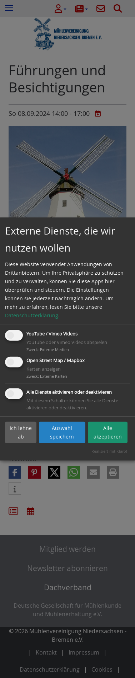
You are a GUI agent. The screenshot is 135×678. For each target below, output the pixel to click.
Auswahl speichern (62, 432)
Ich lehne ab (21, 432)
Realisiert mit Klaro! (109, 451)
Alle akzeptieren (108, 432)
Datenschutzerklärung (31, 315)
